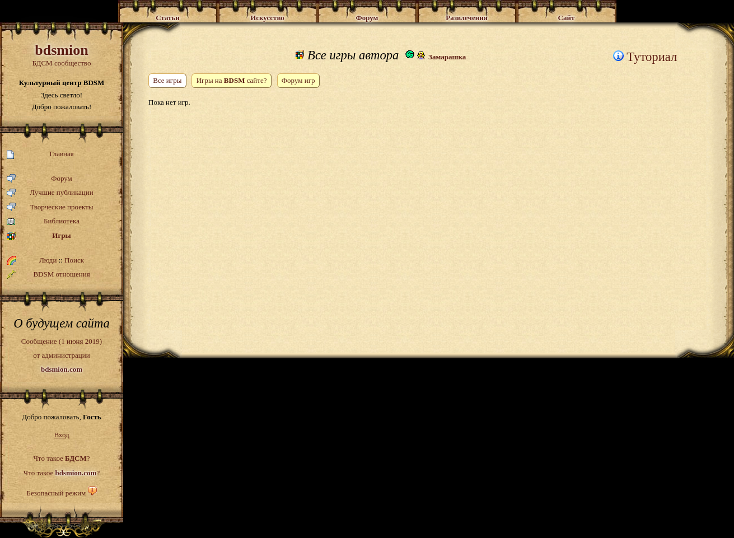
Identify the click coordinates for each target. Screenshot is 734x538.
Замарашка (447, 57)
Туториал (645, 57)
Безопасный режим (56, 493)
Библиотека (43, 221)
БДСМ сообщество (61, 54)
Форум (39, 179)
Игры (39, 236)
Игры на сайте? (231, 80)
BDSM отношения (48, 274)
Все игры (167, 80)
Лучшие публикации (50, 193)
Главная (40, 154)
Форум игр (298, 80)
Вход (61, 435)
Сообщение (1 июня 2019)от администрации (61, 355)
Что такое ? (61, 458)
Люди (48, 260)
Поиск (74, 260)
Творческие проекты (50, 207)
